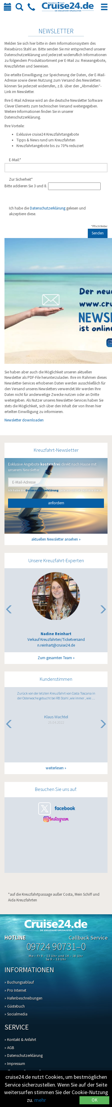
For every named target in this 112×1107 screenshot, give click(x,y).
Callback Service (88, 937)
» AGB (9, 1047)
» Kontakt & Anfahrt (20, 1039)
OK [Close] (94, 1100)
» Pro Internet (15, 990)
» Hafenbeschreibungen (23, 998)
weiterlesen (55, 768)
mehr (40, 1099)
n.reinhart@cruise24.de (56, 645)
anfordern (56, 502)
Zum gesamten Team (55, 657)
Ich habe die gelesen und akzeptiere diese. (47, 211)
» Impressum (14, 1063)
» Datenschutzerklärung (23, 1055)
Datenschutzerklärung (47, 208)
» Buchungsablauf (19, 982)
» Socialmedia (15, 1014)
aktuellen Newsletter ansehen (54, 539)
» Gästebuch (14, 1006)
